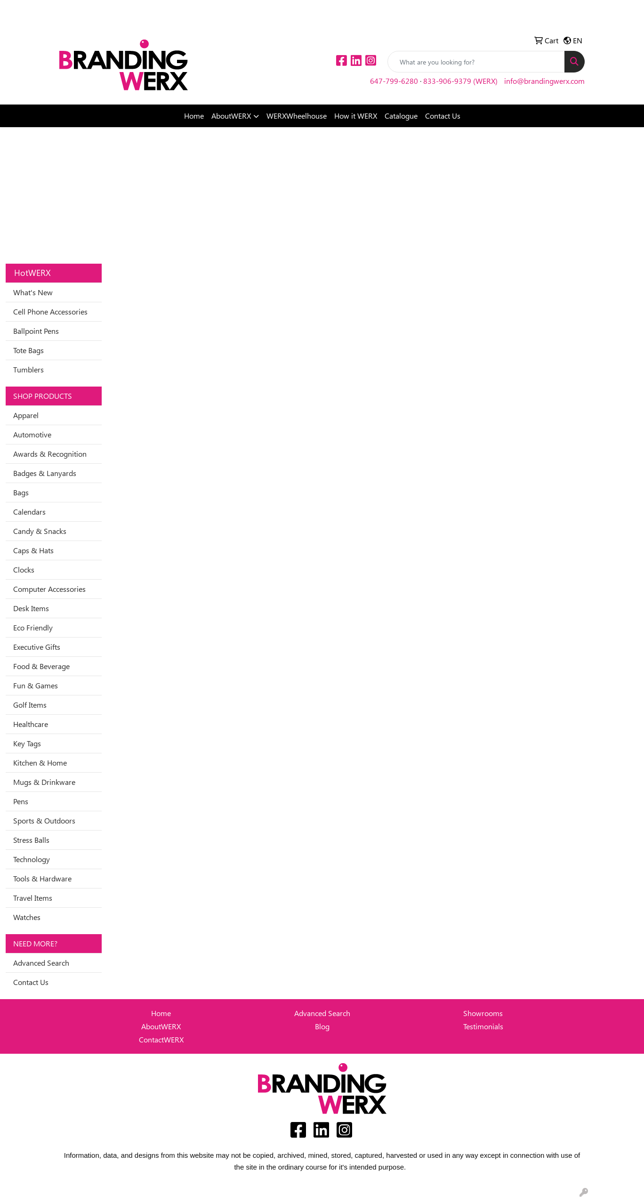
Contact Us (442, 116)
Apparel (26, 415)
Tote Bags (28, 350)
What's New (33, 292)
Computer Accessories (49, 589)
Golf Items (30, 705)
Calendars (29, 512)
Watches (26, 917)
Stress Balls (31, 840)
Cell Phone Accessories (50, 311)
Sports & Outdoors (44, 820)
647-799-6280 (394, 81)
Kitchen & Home (40, 762)
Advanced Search (41, 963)
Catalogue (401, 116)
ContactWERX (161, 1039)
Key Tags (27, 743)
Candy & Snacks (39, 531)
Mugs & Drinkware (44, 782)
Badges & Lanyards (44, 473)
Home (194, 116)
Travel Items (32, 898)
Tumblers (28, 369)
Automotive (32, 434)
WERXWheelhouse (296, 116)
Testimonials (483, 1026)
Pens (20, 801)
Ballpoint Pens (36, 331)
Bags (21, 492)
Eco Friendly (33, 627)
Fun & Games (35, 685)
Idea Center (81, 10)
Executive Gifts (36, 647)
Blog (322, 1026)
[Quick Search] (476, 62)
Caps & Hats (33, 550)
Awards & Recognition (50, 454)
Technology (31, 859)
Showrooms (483, 1013)
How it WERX (355, 116)
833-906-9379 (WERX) (460, 81)
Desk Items (31, 608)
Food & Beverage (41, 666)
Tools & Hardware (42, 878)
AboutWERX (231, 116)
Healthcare (30, 724)
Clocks (23, 569)
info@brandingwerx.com (544, 81)
